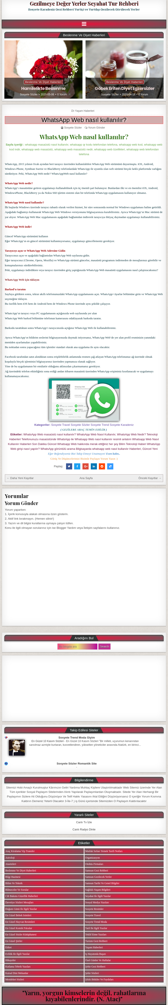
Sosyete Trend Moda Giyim (76, 737)
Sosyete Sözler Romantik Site (77, 763)
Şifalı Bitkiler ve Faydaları (99, 979)
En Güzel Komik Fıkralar (18, 928)
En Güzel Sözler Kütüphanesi (20, 934)
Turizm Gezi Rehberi (96, 941)
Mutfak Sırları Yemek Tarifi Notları (104, 851)
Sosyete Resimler (94, 909)
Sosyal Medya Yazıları (97, 902)
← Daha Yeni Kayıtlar (20, 478)
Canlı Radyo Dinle (84, 829)
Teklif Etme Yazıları (96, 934)
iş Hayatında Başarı (95, 953)
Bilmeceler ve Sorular (16, 889)
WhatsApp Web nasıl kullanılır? (84, 120)
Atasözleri (10, 864)
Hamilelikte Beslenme (43, 88)
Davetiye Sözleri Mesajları (19, 902)
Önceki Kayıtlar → (149, 478)
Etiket (8, 947)
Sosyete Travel (93, 915)
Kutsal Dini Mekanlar (16, 973)
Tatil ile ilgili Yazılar (96, 928)
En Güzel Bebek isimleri (18, 915)
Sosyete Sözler (29, 94)
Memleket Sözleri (14, 979)
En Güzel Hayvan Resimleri (20, 921)
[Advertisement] (84, 688)
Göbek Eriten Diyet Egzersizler (124, 88)
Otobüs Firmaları (94, 864)
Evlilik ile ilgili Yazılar (17, 953)
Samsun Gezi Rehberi (96, 870)
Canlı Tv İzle (84, 822)
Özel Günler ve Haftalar (98, 960)
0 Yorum (62, 94)
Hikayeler (10, 960)
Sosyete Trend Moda (96, 921)
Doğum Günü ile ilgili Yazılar (21, 909)
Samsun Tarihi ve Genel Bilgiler (102, 883)
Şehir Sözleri (92, 973)
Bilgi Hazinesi (12, 876)
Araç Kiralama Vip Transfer (20, 851)
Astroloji (10, 857)
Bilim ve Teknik (14, 883)
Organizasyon (92, 857)
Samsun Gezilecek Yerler (98, 876)
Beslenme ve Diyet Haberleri (43, 82)
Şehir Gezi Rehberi (95, 966)
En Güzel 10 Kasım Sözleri (48, 741)
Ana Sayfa (86, 478)
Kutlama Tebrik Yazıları (17, 966)
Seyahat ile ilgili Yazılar (98, 896)
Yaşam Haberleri (84, 110)
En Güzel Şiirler (13, 941)
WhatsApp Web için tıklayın (22, 279)
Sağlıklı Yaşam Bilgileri (97, 889)
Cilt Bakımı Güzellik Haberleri (21, 896)
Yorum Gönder (96, 127)
